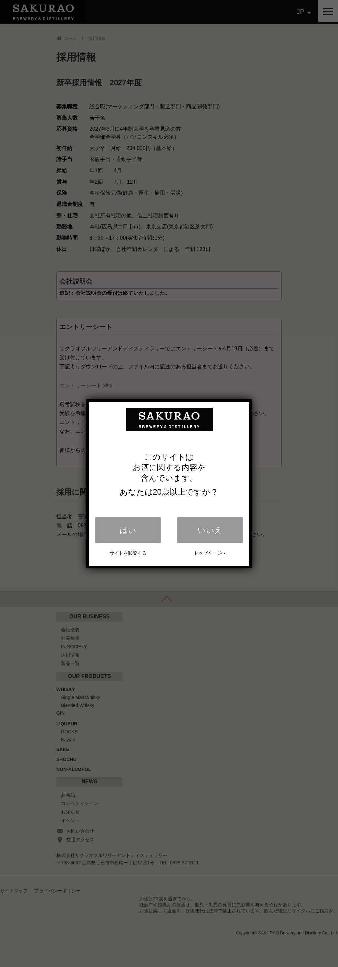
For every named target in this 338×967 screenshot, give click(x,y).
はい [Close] (128, 530)
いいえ (210, 530)
